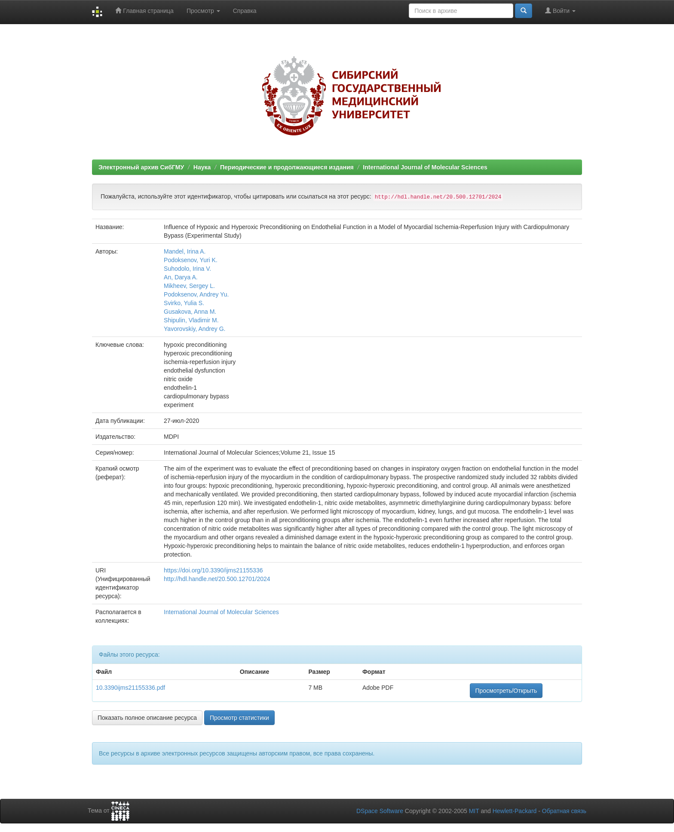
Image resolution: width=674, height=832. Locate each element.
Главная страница (144, 10)
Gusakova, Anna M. (190, 311)
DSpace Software (379, 811)
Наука (202, 167)
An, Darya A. (181, 277)
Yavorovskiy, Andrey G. (194, 328)
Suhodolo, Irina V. (187, 268)
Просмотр (203, 10)
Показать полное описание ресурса (147, 717)
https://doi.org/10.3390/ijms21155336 (213, 570)
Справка (245, 10)
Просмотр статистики (239, 717)
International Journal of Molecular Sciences (425, 167)
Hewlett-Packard (515, 811)
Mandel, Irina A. (184, 251)
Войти (560, 10)
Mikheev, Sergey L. (189, 285)
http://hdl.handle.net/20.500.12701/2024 (217, 578)
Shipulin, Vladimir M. (191, 320)
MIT (474, 811)
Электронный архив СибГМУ (141, 167)
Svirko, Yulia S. (184, 303)
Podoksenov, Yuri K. (191, 260)
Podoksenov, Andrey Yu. (196, 294)
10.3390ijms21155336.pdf (130, 687)
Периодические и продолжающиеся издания (287, 167)
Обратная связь (564, 811)
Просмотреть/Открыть (506, 690)
